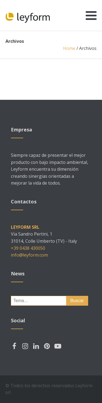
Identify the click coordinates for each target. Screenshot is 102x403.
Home (69, 48)
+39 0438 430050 (28, 248)
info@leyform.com (29, 255)
